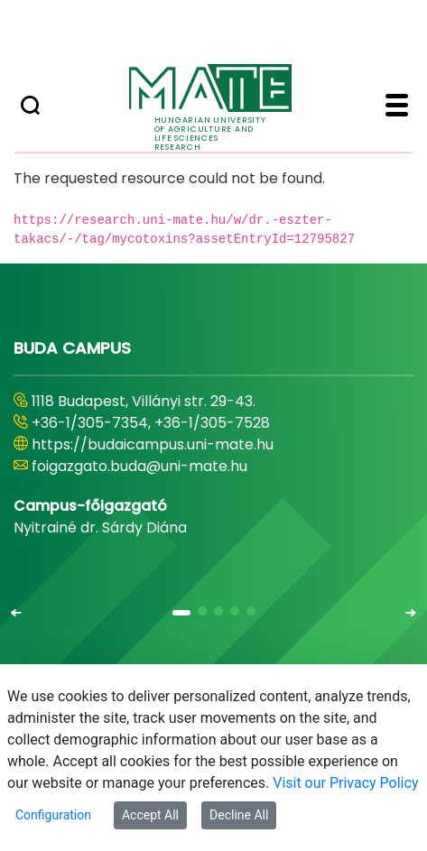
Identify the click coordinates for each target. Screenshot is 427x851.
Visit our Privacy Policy (345, 782)
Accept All (150, 815)
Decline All (238, 815)
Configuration (53, 815)
